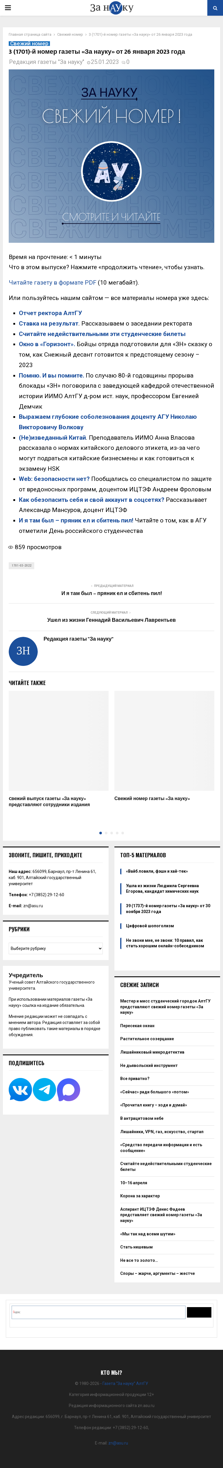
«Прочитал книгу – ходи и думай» (153, 1105)
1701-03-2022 (21, 565)
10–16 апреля (133, 1182)
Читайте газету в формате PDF (52, 282)
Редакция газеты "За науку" (46, 61)
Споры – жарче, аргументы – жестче (157, 1273)
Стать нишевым (136, 1247)
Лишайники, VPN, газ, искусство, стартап (162, 1131)
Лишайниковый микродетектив (152, 1052)
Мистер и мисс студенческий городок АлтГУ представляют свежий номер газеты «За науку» (165, 1007)
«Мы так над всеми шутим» (147, 1234)
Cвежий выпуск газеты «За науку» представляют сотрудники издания (49, 802)
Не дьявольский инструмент (149, 1065)
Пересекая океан (137, 1025)
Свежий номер (29, 43)
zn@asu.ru (33, 905)
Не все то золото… (139, 1260)
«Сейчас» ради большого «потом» (154, 1092)
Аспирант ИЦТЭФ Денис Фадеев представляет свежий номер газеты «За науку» (161, 1215)
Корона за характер (140, 1196)
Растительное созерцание (147, 1038)
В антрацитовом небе (141, 1118)
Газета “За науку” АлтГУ (125, 1383)
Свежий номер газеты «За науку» (152, 799)
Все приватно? (135, 1078)
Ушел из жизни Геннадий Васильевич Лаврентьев (111, 620)
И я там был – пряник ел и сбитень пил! (76, 520)
